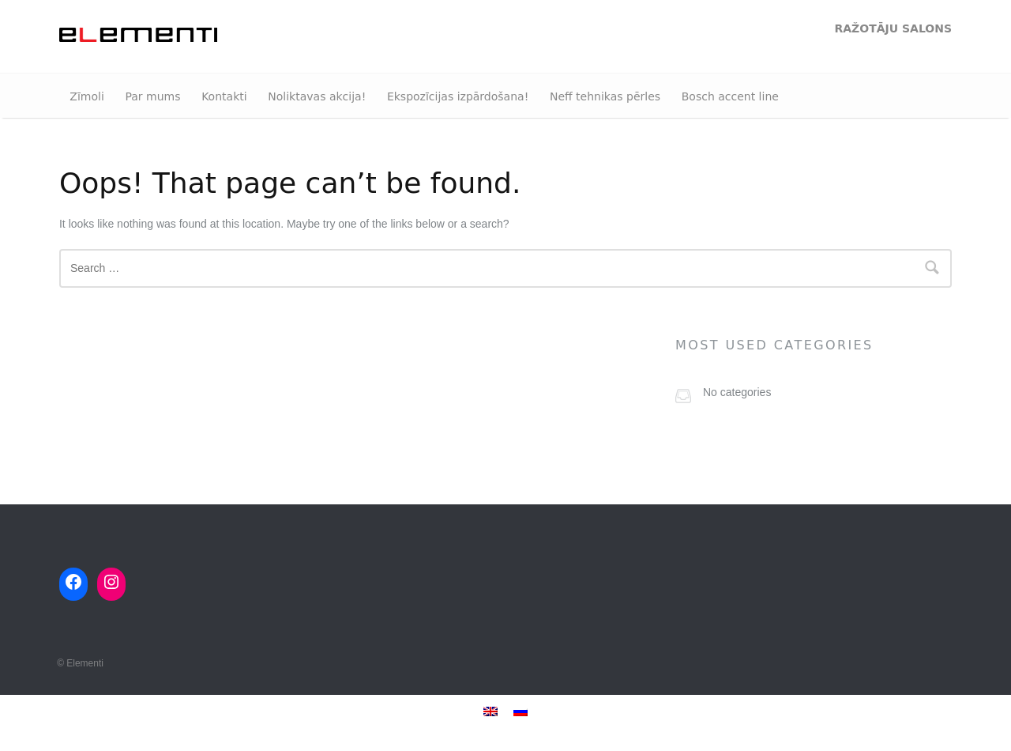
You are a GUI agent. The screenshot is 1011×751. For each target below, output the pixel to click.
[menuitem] (490, 711)
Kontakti (223, 96)
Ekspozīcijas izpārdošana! (457, 96)
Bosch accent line (730, 96)
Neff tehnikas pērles (605, 96)
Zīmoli (86, 96)
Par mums (152, 96)
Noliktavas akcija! (317, 96)
